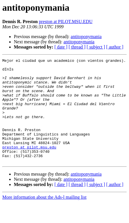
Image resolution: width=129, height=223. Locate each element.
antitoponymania (86, 36)
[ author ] (115, 46)
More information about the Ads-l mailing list (44, 217)
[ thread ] (77, 46)
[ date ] (60, 46)
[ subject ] (96, 46)
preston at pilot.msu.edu (29, 165)
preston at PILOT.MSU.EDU (65, 21)
